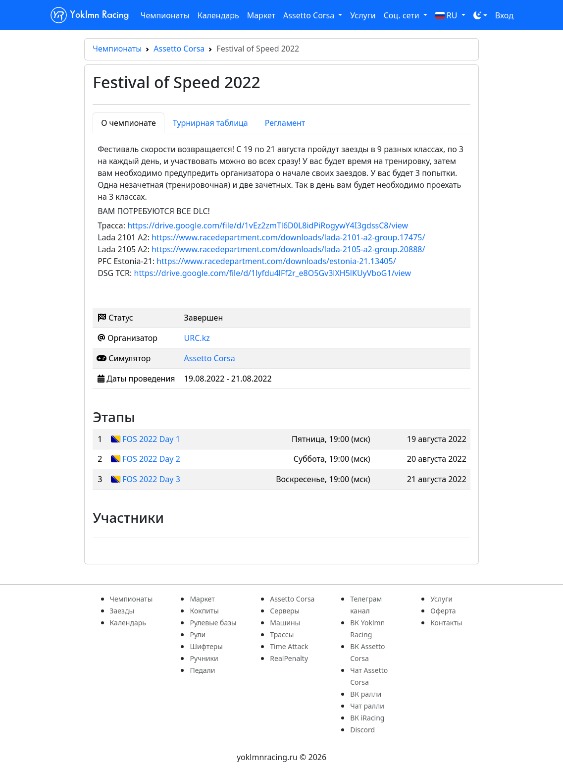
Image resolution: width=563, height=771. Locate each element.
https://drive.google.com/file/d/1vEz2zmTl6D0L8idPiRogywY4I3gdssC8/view (267, 225)
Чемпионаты (165, 15)
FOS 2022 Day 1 (151, 439)
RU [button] (447, 15)
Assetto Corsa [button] (309, 15)
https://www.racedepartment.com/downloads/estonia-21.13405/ (276, 261)
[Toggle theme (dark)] (480, 15)
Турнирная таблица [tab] (210, 122)
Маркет (261, 15)
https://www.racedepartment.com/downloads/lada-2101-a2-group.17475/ (288, 237)
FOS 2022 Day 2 (151, 458)
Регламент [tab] (285, 122)
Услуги (362, 15)
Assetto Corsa (179, 48)
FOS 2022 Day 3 (151, 479)
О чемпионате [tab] (128, 122)
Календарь (218, 15)
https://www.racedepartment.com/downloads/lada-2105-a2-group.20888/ (288, 249)
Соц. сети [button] (402, 15)
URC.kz (197, 337)
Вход (504, 15)
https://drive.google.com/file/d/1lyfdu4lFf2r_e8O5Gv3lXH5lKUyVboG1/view (272, 273)
